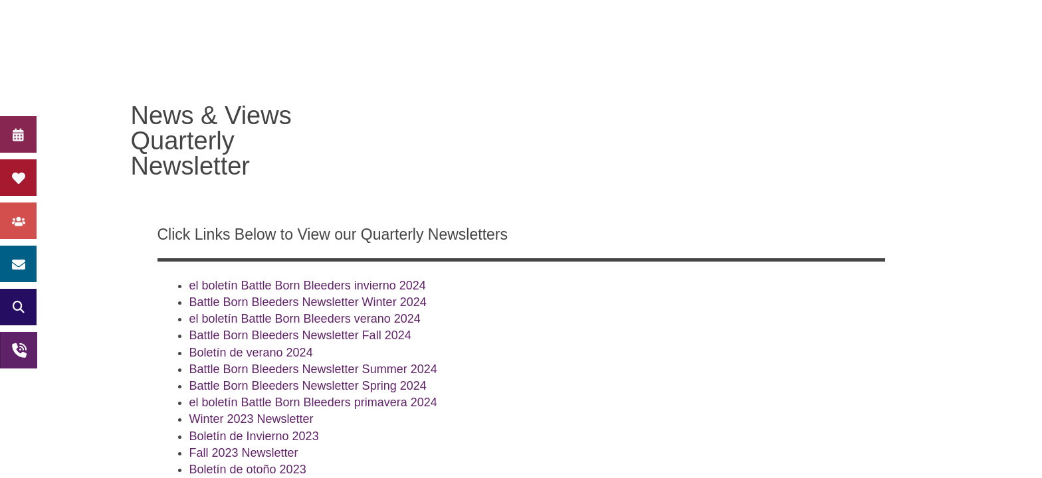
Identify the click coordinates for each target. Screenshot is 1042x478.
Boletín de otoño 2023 (247, 469)
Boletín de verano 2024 (251, 352)
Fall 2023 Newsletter (243, 452)
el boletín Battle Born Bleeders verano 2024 (305, 318)
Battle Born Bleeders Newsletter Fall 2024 (300, 335)
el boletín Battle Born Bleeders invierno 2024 (307, 285)
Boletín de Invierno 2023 (254, 436)
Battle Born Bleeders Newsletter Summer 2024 (313, 369)
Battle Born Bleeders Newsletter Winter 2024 (308, 302)
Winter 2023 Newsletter (251, 419)
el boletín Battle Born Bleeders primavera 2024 (313, 402)
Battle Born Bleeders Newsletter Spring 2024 (308, 385)
